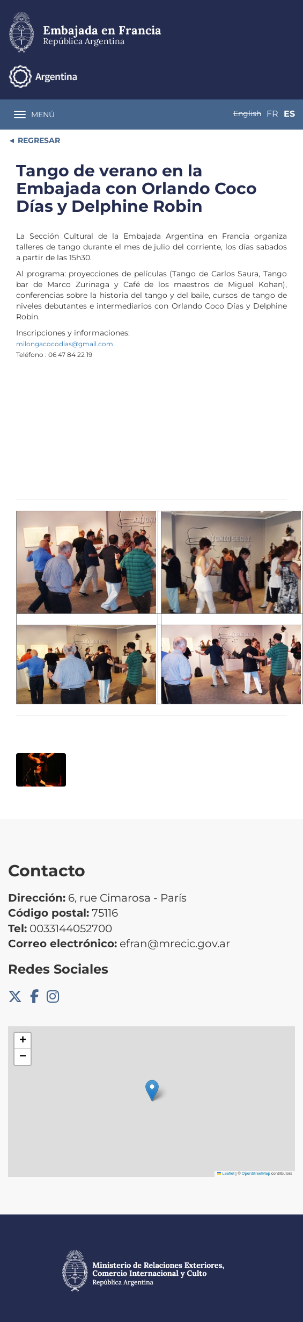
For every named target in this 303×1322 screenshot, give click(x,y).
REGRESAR (38, 140)
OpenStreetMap (256, 1173)
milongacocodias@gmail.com (64, 344)
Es (289, 114)
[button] (152, 1091)
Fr (272, 114)
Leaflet (225, 1173)
